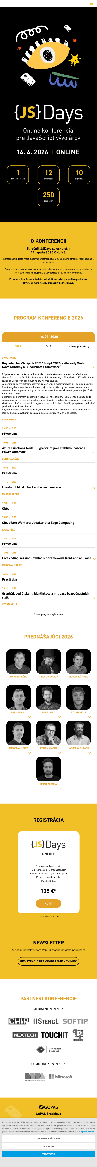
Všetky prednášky (79, 346)
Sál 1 (18, 346)
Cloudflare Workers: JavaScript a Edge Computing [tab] (38, 522)
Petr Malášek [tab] (48, 748)
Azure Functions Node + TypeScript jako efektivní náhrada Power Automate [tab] (43, 450)
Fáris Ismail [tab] (18, 712)
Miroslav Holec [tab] (18, 748)
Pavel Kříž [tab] (48, 712)
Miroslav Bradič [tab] (49, 676)
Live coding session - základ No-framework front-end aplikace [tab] (46, 558)
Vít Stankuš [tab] (78, 712)
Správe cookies (87, 1131)
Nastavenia (48, 1146)
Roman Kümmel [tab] (78, 676)
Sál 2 (48, 346)
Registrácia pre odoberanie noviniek (48, 961)
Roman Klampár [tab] (48, 784)
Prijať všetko (48, 1154)
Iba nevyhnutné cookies (48, 1138)
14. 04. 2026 (48, 336)
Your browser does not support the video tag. (48, 56)
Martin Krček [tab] (18, 676)
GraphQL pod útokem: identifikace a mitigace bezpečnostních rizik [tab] (45, 595)
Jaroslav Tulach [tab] (78, 748)
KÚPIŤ (48, 904)
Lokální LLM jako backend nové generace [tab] (31, 487)
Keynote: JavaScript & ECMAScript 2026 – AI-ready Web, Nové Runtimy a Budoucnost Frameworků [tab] (43, 365)
